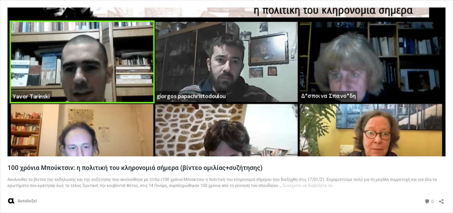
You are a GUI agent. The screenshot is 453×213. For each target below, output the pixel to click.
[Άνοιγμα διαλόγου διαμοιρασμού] (441, 199)
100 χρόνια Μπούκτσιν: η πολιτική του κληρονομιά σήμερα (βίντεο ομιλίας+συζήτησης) (135, 167)
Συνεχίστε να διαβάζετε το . (308, 185)
